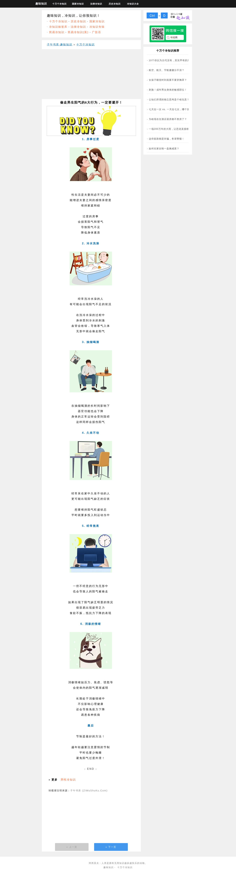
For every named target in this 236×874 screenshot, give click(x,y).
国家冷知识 (78, 4)
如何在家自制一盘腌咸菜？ (164, 148)
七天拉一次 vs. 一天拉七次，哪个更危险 (172, 109)
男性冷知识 (68, 779)
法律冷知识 (96, 4)
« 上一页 (71, 847)
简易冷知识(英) (78, 32)
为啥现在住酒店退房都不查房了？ (168, 119)
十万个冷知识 (59, 4)
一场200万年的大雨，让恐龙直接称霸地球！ (174, 129)
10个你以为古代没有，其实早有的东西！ (172, 60)
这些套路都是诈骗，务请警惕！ (166, 138)
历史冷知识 (115, 4)
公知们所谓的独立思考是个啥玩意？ (169, 99)
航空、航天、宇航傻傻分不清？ (166, 70)
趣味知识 (41, 3)
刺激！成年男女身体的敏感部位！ (168, 89)
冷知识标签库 (58, 26)
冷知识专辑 (97, 26)
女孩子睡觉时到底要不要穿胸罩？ (168, 80)
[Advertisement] (91, 75)
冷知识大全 (133, 4)
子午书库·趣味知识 (59, 44)
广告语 (96, 32)
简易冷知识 (56, 32)
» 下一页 (110, 847)
